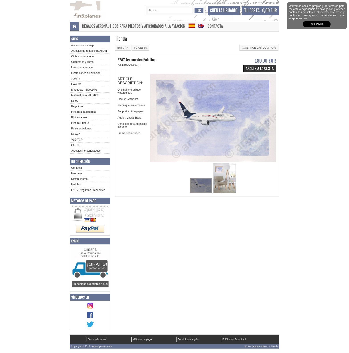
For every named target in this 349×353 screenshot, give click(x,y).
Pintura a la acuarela (83, 111)
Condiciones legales (188, 339)
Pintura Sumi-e (80, 123)
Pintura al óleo (79, 117)
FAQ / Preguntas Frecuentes (88, 190)
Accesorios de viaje (82, 45)
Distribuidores (79, 178)
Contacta (215, 26)
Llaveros (76, 84)
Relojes (75, 134)
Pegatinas (77, 106)
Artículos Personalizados (86, 150)
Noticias (76, 184)
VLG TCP (77, 139)
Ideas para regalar (82, 67)
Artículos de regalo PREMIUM (89, 50)
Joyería (75, 78)
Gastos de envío (97, 339)
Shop (75, 39)
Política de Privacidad (234, 339)
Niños (74, 100)
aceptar (316, 24)
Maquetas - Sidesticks (84, 89)
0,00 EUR (269, 10)
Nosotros (76, 173)
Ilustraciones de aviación (85, 73)
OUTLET (76, 145)
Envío (75, 241)
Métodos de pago (83, 201)
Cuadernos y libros (82, 61)
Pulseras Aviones (81, 128)
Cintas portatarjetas (82, 56)
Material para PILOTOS (85, 95)
